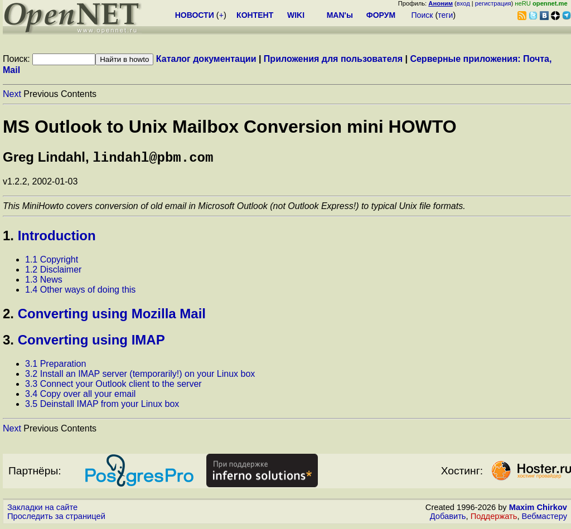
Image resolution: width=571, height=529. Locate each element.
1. (8, 237)
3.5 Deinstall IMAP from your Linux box (102, 406)
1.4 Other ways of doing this (80, 292)
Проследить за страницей (56, 518)
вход (463, 3)
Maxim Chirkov (538, 509)
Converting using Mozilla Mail (112, 315)
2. (8, 315)
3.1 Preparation (55, 366)
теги (445, 15)
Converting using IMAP (91, 342)
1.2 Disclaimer (53, 271)
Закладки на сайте (42, 509)
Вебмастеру (544, 518)
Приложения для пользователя (333, 59)
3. (8, 342)
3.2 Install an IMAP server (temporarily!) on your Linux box (140, 376)
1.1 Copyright (51, 261)
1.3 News (43, 282)
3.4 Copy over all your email (80, 396)
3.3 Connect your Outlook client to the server (113, 386)
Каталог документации (206, 59)
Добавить (448, 518)
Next (12, 94)
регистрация (493, 3)
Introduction (57, 237)
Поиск (422, 15)
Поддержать (494, 518)
